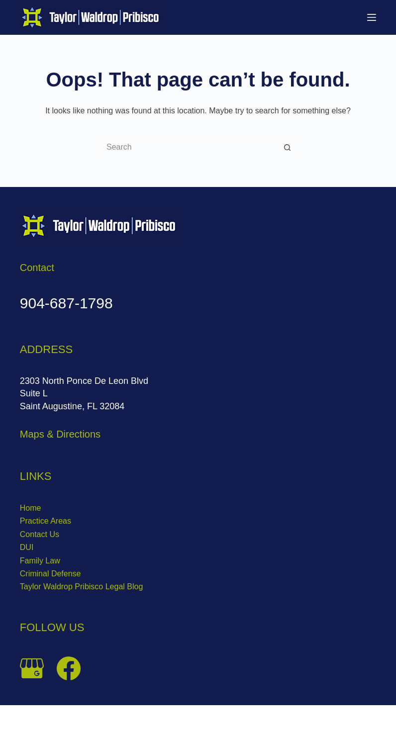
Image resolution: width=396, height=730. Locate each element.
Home (30, 508)
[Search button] (287, 147)
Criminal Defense (50, 573)
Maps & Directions (60, 434)
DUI (27, 547)
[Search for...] (188, 147)
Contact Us (39, 534)
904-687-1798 (66, 303)
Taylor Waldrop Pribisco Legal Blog (81, 586)
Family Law (40, 560)
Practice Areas (45, 521)
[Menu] (371, 17)
